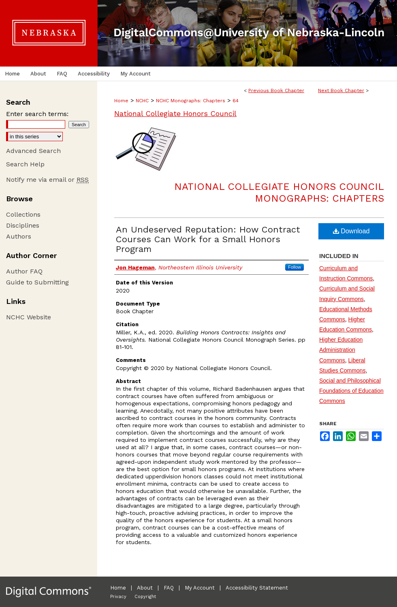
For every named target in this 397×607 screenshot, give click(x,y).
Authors (18, 236)
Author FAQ (24, 271)
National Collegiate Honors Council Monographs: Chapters (279, 192)
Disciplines (22, 225)
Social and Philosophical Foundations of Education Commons (351, 390)
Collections (23, 214)
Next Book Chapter (341, 90)
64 (236, 100)
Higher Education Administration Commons (341, 349)
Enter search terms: (37, 114)
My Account (200, 588)
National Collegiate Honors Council (175, 113)
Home (121, 100)
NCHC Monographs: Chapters (190, 100)
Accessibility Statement (257, 588)
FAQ (169, 588)
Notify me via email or (47, 179)
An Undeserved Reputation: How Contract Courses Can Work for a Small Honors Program (208, 239)
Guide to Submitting (37, 282)
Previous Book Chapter (276, 90)
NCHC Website (28, 317)
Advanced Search (33, 151)
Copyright (145, 596)
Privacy (118, 596)
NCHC (142, 100)
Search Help (25, 164)
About (145, 588)
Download (351, 231)
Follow (294, 267)
